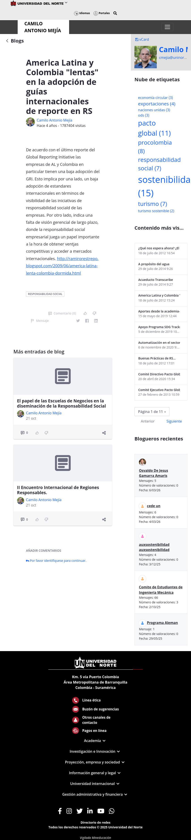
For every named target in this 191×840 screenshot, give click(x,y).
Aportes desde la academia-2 (159, 311)
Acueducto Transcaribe (155, 280)
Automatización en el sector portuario (159, 342)
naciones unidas (154, 109)
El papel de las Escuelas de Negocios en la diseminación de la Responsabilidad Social (61, 403)
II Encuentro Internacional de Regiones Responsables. (58, 490)
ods (143, 115)
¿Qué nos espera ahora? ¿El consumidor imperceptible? (159, 248)
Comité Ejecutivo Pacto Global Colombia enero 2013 (159, 390)
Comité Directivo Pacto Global (159, 374)
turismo (152, 204)
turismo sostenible (156, 210)
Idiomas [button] (82, 13)
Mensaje (40, 320)
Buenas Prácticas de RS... (157, 358)
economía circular (155, 97)
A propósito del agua (153, 264)
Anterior (148, 421)
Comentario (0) (62, 313)
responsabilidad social (45, 294)
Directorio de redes (95, 822)
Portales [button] (101, 13)
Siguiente (174, 421)
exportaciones (156, 103)
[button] (115, 13)
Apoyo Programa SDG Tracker (159, 327)
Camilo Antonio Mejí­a (54, 120)
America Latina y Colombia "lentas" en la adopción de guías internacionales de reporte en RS (159, 295)
